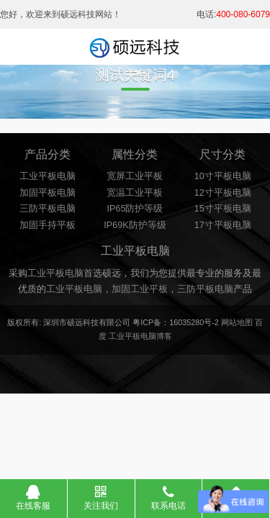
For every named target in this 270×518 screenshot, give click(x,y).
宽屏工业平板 (135, 176)
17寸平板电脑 (222, 225)
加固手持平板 (47, 225)
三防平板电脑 (47, 209)
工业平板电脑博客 (140, 336)
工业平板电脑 (47, 176)
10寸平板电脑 (222, 176)
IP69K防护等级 (135, 225)
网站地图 (237, 322)
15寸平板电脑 (222, 209)
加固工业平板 (140, 289)
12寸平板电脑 (222, 193)
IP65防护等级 (135, 209)
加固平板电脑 (47, 193)
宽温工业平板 (135, 193)
